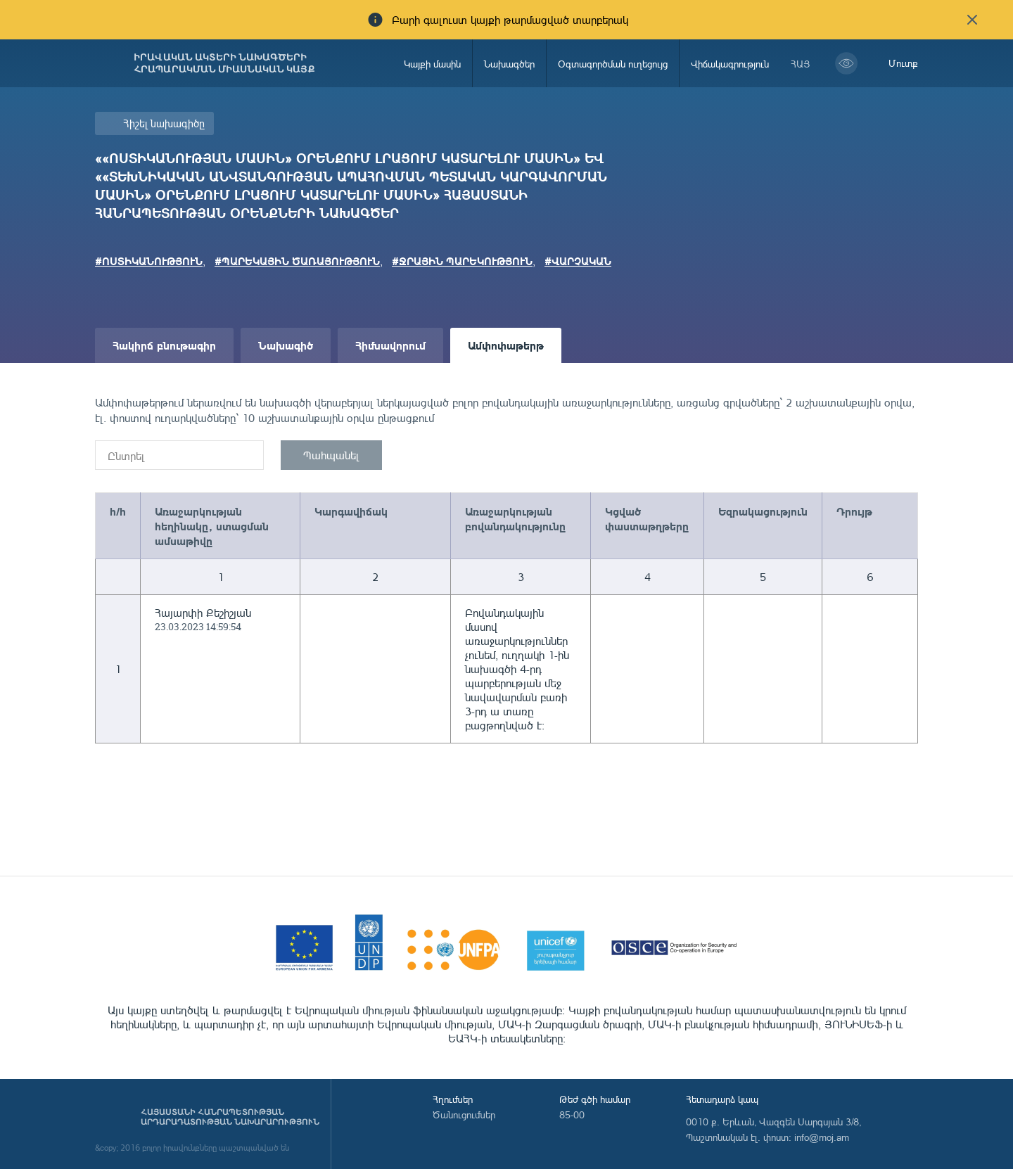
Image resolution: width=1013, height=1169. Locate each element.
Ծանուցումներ (464, 1114)
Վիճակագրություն (730, 64)
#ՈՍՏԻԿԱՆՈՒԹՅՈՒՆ (149, 261)
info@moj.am (821, 1137)
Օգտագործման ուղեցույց (613, 64)
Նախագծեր (509, 64)
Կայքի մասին (432, 64)
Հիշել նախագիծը (164, 123)
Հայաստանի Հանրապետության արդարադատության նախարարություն (230, 1117)
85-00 (572, 1114)
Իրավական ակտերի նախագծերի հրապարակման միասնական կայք (224, 63)
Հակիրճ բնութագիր (164, 345)
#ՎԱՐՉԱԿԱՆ (577, 261)
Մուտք (903, 63)
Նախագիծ (285, 345)
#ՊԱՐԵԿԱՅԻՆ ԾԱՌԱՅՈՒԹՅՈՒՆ (297, 261)
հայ (800, 64)
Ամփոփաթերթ (506, 345)
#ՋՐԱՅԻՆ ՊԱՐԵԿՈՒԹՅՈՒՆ (462, 261)
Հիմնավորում (390, 345)
